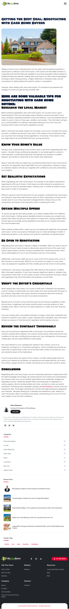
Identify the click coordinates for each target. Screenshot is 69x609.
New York (6, 466)
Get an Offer (5, 570)
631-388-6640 (59, 559)
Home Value (7, 454)
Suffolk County (8, 470)
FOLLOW (15, 411)
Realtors (27, 570)
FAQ (48, 576)
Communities (5, 592)
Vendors (27, 585)
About (3, 585)
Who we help (5, 573)
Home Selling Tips (9, 449)
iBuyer (5, 458)
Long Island (7, 462)
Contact (4, 589)
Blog (48, 573)
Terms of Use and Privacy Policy (10, 596)
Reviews (4, 576)
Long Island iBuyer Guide (55, 570)
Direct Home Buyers (10, 441)
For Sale (6, 445)
